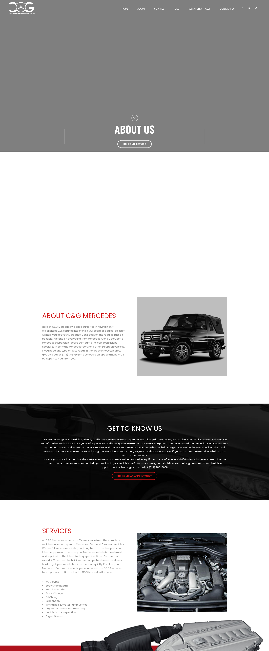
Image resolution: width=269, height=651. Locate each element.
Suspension (53, 601)
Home (125, 8)
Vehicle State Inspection (61, 612)
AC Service (52, 582)
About (141, 8)
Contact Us (227, 8)
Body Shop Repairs (57, 585)
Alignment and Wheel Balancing (65, 608)
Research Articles (199, 8)
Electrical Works (55, 589)
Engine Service (54, 616)
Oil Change (52, 597)
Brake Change (54, 593)
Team (176, 8)
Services (159, 8)
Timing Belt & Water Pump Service (66, 604)
